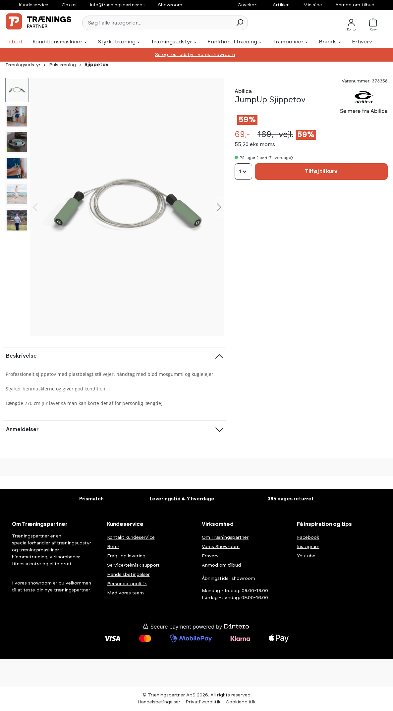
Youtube (306, 556)
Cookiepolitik (240, 702)
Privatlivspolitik (203, 702)
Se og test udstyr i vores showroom (195, 54)
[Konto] (351, 22)
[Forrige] (35, 207)
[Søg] (240, 23)
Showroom (170, 5)
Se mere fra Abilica (364, 111)
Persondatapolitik (127, 584)
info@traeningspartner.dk (117, 5)
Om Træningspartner (225, 537)
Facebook (308, 537)
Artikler (281, 5)
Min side (312, 5)
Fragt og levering (126, 556)
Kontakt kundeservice (131, 537)
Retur (113, 546)
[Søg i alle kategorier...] (157, 23)
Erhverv (210, 556)
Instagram (308, 546)
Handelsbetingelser (128, 574)
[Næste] (219, 207)
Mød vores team (125, 593)
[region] (127, 207)
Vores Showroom (221, 546)
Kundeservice (33, 5)
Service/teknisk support (133, 565)
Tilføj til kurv (321, 171)
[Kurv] (375, 22)
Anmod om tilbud (354, 5)
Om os (69, 5)
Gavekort (248, 5)
